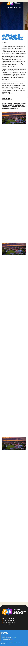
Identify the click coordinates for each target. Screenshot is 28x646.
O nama (7, 7)
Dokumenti (20, 7)
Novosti (11, 7)
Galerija (15, 7)
